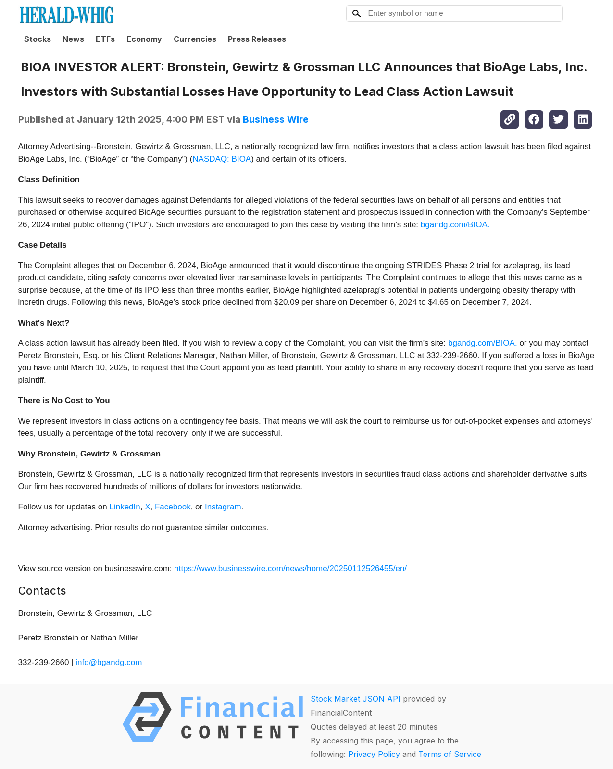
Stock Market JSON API (355, 699)
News (73, 39)
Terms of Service (449, 754)
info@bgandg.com (108, 662)
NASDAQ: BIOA (221, 159)
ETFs (105, 39)
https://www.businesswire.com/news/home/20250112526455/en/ (290, 568)
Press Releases (257, 39)
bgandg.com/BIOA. (455, 224)
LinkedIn (124, 506)
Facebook (173, 506)
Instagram (223, 506)
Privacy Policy (374, 754)
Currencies (195, 39)
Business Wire (276, 119)
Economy (144, 39)
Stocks (37, 39)
